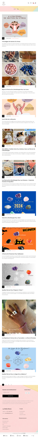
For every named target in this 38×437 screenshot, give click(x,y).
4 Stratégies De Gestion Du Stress (11, 41)
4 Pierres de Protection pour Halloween (12, 254)
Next (11, 385)
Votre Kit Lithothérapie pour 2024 (11, 218)
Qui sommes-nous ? (5, 421)
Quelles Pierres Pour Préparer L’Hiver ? (12, 290)
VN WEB (23, 433)
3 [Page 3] (8, 384)
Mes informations (22, 411)
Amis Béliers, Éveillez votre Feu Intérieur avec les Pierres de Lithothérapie (18, 149)
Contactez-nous (4, 422)
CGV (3, 424)
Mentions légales (5, 427)
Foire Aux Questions (5, 429)
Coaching (13, 38)
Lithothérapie (17, 38)
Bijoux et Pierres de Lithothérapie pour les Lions (15, 89)
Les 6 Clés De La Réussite (9, 119)
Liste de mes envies (22, 414)
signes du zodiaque (19, 86)
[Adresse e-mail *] (10, 392)
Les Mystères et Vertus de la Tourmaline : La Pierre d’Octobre (19, 338)
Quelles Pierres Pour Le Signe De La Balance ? (14, 374)
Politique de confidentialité (6, 426)
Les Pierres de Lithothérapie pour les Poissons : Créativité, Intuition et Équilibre (18, 180)
